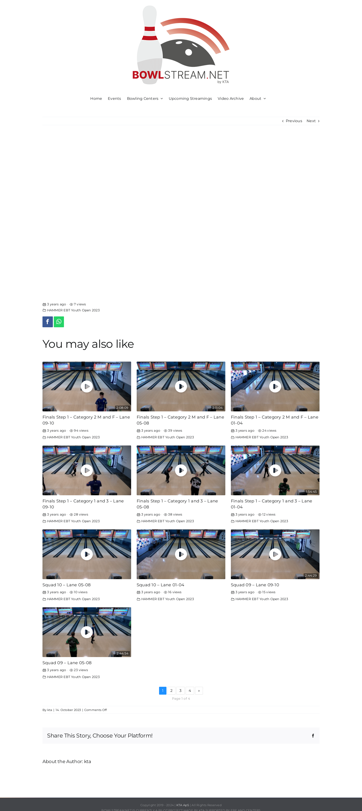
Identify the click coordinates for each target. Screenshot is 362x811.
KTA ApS (182, 805)
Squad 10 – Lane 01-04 (160, 584)
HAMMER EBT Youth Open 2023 (73, 310)
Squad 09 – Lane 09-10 (255, 584)
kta (49, 710)
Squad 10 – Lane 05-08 (66, 584)
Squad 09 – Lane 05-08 (66, 662)
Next (311, 121)
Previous (294, 121)
